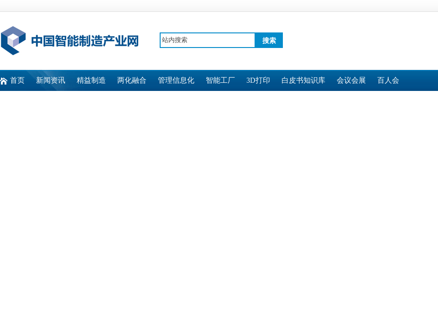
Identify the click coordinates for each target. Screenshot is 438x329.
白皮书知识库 (303, 80)
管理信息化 (176, 80)
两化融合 (131, 80)
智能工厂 (220, 80)
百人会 (388, 80)
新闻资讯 (50, 80)
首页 (17, 80)
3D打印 (258, 80)
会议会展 (351, 80)
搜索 (269, 40)
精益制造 (91, 80)
